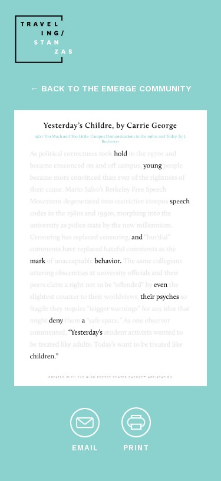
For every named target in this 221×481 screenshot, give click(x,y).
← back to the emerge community (110, 88)
